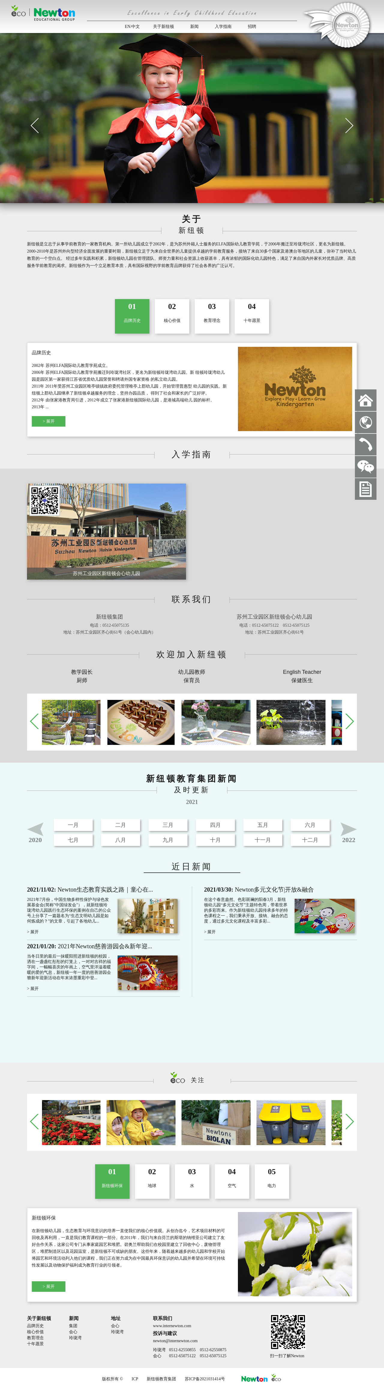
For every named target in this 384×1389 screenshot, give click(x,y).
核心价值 (35, 1332)
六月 (310, 825)
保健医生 (302, 680)
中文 (135, 26)
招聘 (252, 26)
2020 (35, 840)
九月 (168, 840)
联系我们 (162, 1318)
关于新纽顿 (163, 26)
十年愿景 (35, 1344)
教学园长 (82, 672)
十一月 (263, 840)
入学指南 (223, 26)
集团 (73, 1326)
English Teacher (302, 672)
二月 (120, 825)
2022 (349, 840)
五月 (262, 825)
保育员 (192, 680)
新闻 (194, 26)
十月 (215, 840)
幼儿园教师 (191, 672)
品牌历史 (35, 1326)
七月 (73, 840)
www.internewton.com (172, 1326)
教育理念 (35, 1338)
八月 (120, 840)
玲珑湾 (75, 1338)
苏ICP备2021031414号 (205, 1379)
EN (127, 26)
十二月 (310, 840)
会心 (73, 1332)
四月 (215, 825)
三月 (168, 825)
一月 (73, 825)
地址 (116, 1318)
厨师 (81, 680)
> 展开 (48, 421)
